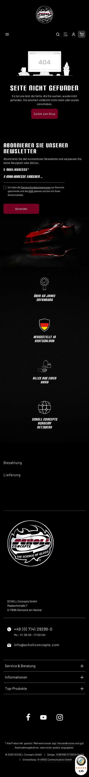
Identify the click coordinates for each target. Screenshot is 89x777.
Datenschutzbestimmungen (36, 187)
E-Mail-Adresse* (16, 170)
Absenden (21, 208)
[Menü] (7, 34)
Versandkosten (65, 743)
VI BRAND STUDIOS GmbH (70, 754)
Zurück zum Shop (44, 113)
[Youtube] (43, 720)
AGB (30, 191)
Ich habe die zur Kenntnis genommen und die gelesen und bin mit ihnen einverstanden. (36, 191)
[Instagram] (60, 720)
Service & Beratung (20, 666)
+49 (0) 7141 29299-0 (33, 629)
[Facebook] (28, 720)
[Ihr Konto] (73, 34)
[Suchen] (57, 34)
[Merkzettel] (65, 34)
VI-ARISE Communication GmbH (54, 759)
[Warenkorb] (81, 34)
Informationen (16, 677)
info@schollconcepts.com (36, 645)
